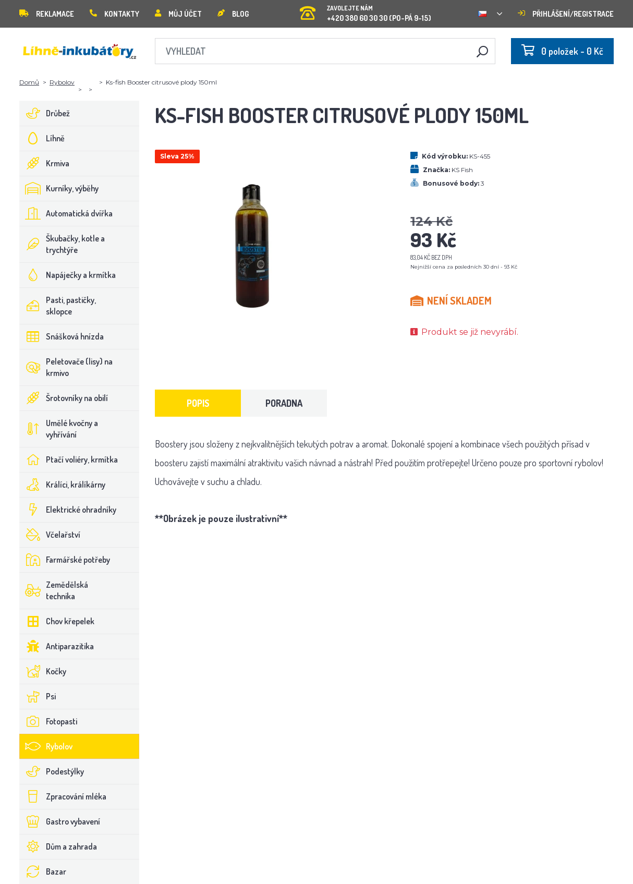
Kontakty (114, 13)
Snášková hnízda (62, 336)
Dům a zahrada (58, 846)
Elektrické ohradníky (68, 509)
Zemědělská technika (54, 590)
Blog (233, 13)
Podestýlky (52, 771)
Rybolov (62, 82)
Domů (29, 82)
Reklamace (46, 13)
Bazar (43, 871)
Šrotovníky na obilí (64, 398)
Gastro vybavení (60, 821)
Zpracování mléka (63, 796)
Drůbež (45, 113)
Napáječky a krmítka (68, 275)
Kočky (43, 671)
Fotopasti (48, 721)
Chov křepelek (57, 621)
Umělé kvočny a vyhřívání (59, 429)
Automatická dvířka (66, 213)
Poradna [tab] (283, 403)
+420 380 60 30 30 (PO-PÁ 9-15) (365, 10)
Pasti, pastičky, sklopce (58, 306)
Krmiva (44, 163)
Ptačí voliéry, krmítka (69, 459)
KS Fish (462, 170)
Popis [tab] (198, 403)
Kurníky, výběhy (59, 188)
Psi (38, 696)
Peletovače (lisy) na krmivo (66, 367)
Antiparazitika (57, 646)
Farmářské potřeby (65, 559)
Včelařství (50, 534)
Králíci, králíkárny (62, 484)
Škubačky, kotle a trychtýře (62, 244)
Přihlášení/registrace (566, 13)
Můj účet (178, 13)
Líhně (42, 138)
